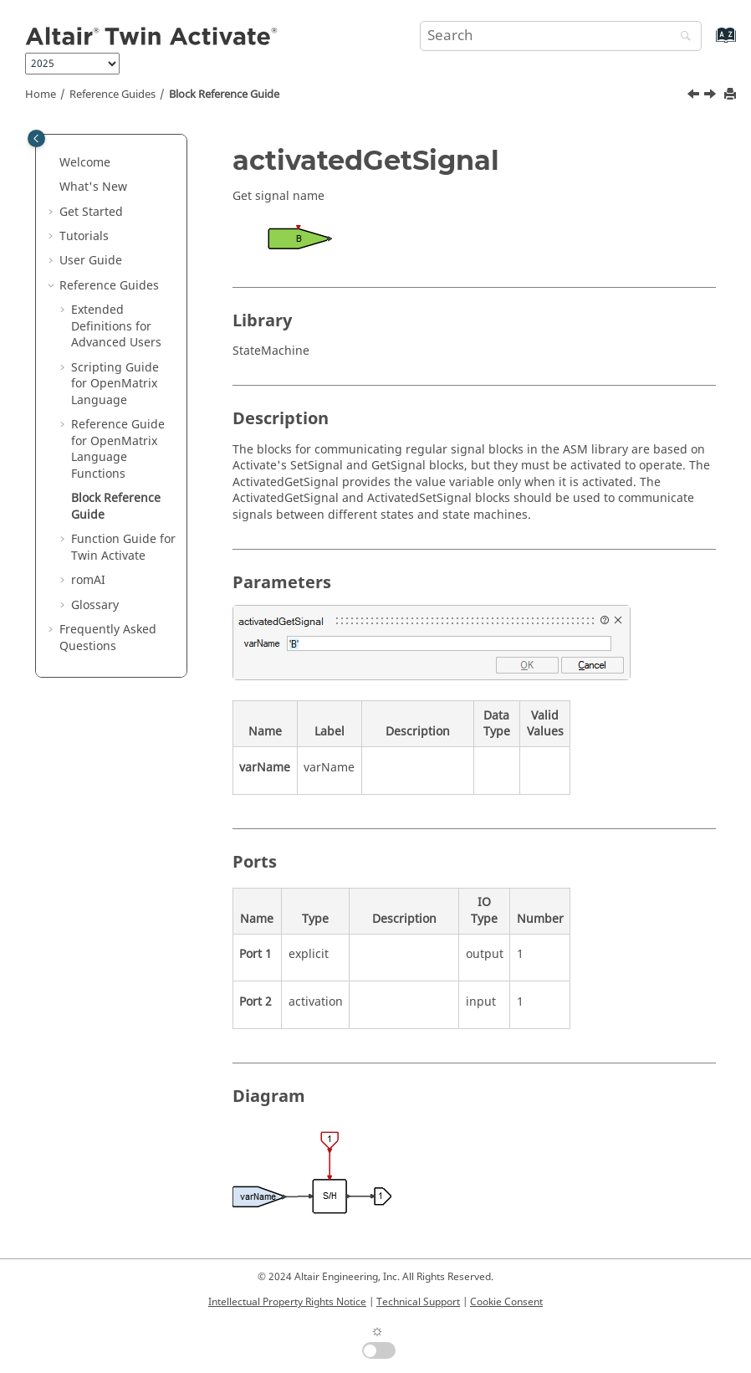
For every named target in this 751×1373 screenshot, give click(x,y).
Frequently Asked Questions (107, 638)
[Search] (681, 37)
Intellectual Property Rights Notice (287, 1301)
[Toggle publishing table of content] (36, 138)
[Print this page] (731, 95)
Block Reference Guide (224, 94)
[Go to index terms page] (708, 43)
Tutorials (84, 236)
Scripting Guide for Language (115, 384)
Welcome (84, 163)
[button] (52, 163)
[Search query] (561, 36)
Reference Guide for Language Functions (118, 449)
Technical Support (418, 1301)
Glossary (95, 605)
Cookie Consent (506, 1301)
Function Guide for (123, 547)
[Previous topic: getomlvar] (695, 96)
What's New (93, 187)
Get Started (91, 212)
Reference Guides (112, 94)
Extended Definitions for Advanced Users (116, 326)
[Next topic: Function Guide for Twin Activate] (711, 96)
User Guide (90, 260)
